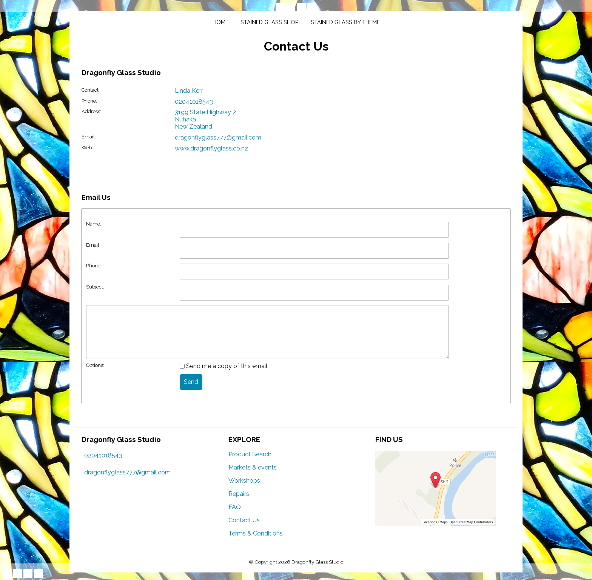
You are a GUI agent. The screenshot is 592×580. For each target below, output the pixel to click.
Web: (87, 147)
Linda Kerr (189, 90)
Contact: (91, 90)
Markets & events (252, 467)
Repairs (238, 493)
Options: (95, 365)
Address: (91, 111)
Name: (93, 224)
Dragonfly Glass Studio (317, 562)
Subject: (95, 287)
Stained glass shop (269, 22)
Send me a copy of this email (223, 366)
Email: (89, 137)
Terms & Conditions (255, 533)
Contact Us (244, 520)
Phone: (89, 101)
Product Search (249, 454)
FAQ (234, 507)
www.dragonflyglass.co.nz (211, 148)
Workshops (244, 480)
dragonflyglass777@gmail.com (218, 137)
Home (220, 22)
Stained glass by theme (345, 22)
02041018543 (194, 101)
